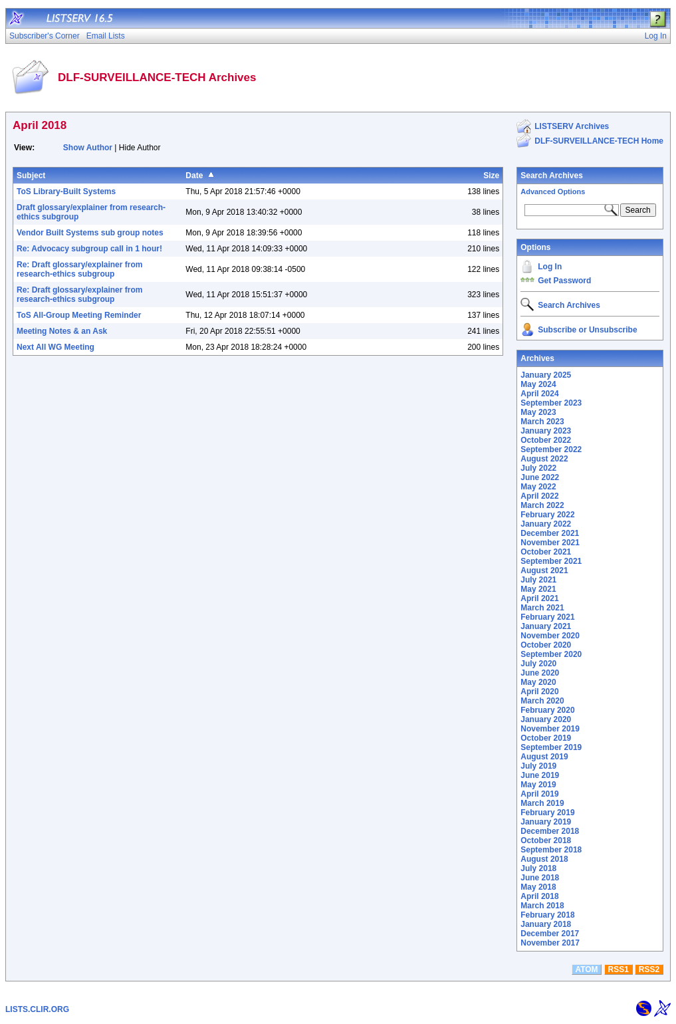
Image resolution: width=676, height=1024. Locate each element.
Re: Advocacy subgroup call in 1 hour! (89, 248)
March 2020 (542, 700)
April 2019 (539, 794)
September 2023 (551, 403)
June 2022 (539, 477)
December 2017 (549, 933)
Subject (31, 175)
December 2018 (549, 831)
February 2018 (547, 915)
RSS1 (618, 969)
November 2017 (550, 943)
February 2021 (547, 617)
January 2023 (545, 431)
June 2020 (539, 673)
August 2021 (544, 570)
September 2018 (551, 849)
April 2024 (539, 393)
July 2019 (538, 766)
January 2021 (545, 626)
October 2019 (545, 738)
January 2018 (545, 924)
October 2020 (545, 645)
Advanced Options (552, 191)
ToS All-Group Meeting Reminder (79, 315)
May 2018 (538, 887)
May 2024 (538, 384)
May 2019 (538, 784)
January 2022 (545, 524)
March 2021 (542, 607)
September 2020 (551, 654)
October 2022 (545, 440)
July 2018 (538, 868)
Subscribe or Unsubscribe (587, 329)
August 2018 (544, 859)
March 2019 (542, 803)
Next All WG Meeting (55, 347)
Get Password (564, 280)
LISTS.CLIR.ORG (37, 1009)
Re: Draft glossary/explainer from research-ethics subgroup (79, 269)
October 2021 (545, 552)
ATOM (586, 969)
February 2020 (547, 710)
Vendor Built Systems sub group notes (90, 232)
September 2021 (551, 561)
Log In (550, 266)
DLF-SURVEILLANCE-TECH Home (598, 141)
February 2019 (547, 812)
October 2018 (545, 840)
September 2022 (551, 449)
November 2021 (550, 542)
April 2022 (539, 496)
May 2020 (538, 682)
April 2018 (539, 896)
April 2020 (539, 691)
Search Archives (551, 175)
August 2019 (544, 756)
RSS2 (649, 969)
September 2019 (551, 747)
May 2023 (538, 412)
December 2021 (549, 533)
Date (194, 175)
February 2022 (547, 514)
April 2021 (539, 598)
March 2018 (542, 905)
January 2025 (545, 375)
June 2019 (539, 775)
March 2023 (542, 421)
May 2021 (538, 589)
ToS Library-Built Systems (66, 191)
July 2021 (538, 579)
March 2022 (542, 505)
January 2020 (545, 719)
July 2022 (538, 468)
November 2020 (550, 635)
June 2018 (539, 877)
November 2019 (550, 728)
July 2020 (538, 663)
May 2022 (538, 486)
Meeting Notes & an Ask (62, 331)
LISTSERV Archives (571, 126)
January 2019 (545, 822)
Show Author (87, 147)
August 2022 (544, 458)
